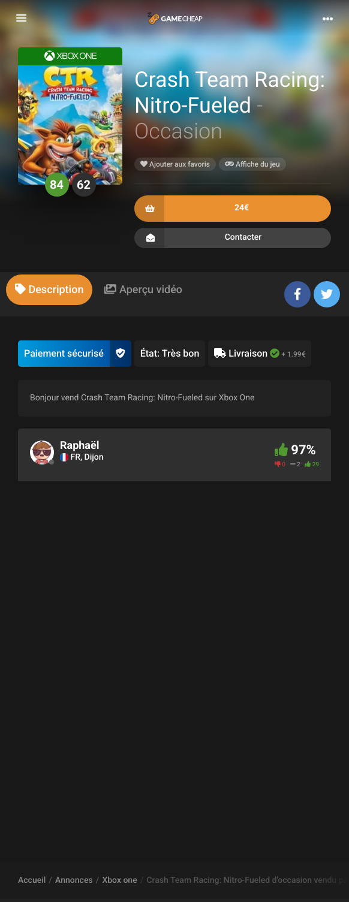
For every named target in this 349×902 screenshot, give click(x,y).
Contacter (232, 238)
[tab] (49, 289)
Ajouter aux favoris (175, 164)
